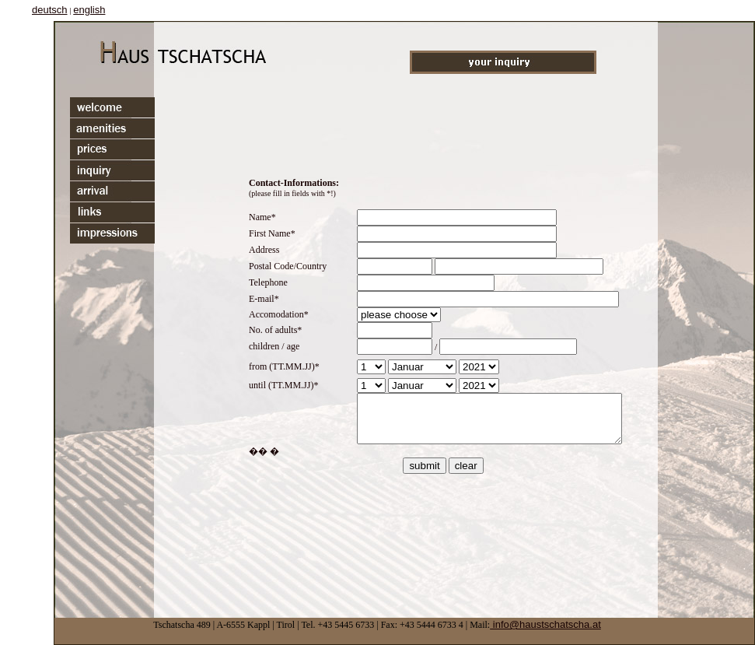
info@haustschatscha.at (545, 624)
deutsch (50, 10)
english (89, 10)
